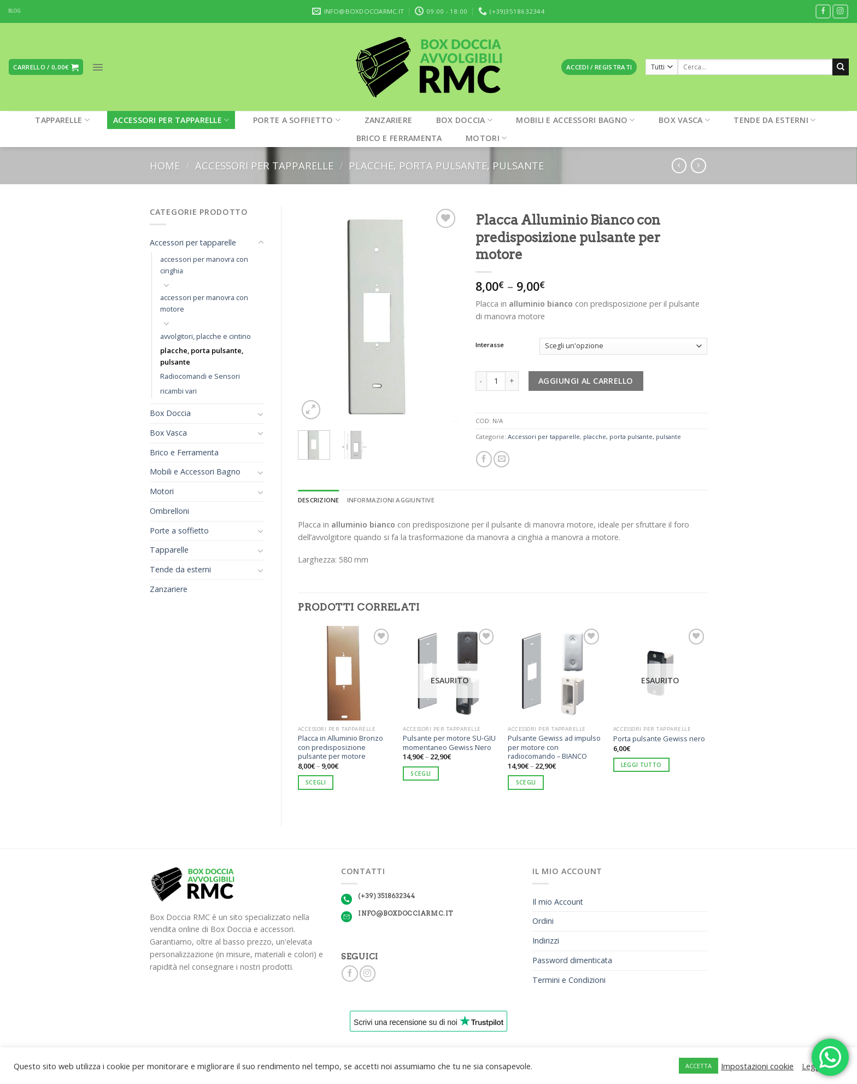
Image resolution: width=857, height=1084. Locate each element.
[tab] (318, 500)
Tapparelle (62, 120)
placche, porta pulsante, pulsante (446, 165)
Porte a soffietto (297, 120)
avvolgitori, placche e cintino (205, 336)
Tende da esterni (774, 120)
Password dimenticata (572, 960)
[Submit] (840, 66)
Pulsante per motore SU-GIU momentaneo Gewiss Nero (449, 743)
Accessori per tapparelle (171, 120)
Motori (486, 138)
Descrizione (318, 500)
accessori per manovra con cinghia (204, 265)
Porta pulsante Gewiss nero (659, 738)
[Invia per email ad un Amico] (501, 459)
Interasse (490, 345)
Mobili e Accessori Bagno (575, 120)
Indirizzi (545, 940)
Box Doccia (464, 120)
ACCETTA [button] (698, 1066)
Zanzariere (389, 120)
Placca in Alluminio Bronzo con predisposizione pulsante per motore (340, 747)
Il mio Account (557, 902)
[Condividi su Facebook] (484, 459)
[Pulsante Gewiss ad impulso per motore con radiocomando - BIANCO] (555, 673)
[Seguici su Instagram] (840, 11)
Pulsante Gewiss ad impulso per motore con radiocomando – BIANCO (554, 747)
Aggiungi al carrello (585, 381)
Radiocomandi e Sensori (200, 376)
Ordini (543, 921)
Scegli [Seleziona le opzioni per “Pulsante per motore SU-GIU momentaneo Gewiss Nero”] (420, 773)
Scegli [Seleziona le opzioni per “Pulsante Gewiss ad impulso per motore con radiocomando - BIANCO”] (526, 782)
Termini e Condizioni (569, 980)
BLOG (14, 11)
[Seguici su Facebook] (823, 11)
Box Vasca (684, 120)
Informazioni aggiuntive (391, 500)
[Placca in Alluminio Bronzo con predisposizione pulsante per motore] (345, 673)
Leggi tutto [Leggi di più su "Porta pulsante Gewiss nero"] (641, 765)
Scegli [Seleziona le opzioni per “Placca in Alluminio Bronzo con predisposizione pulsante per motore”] (316, 782)
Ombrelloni (169, 511)
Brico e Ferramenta (399, 138)
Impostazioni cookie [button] (757, 1066)
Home (165, 165)
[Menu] (98, 67)
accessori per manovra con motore (204, 303)
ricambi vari (178, 391)
